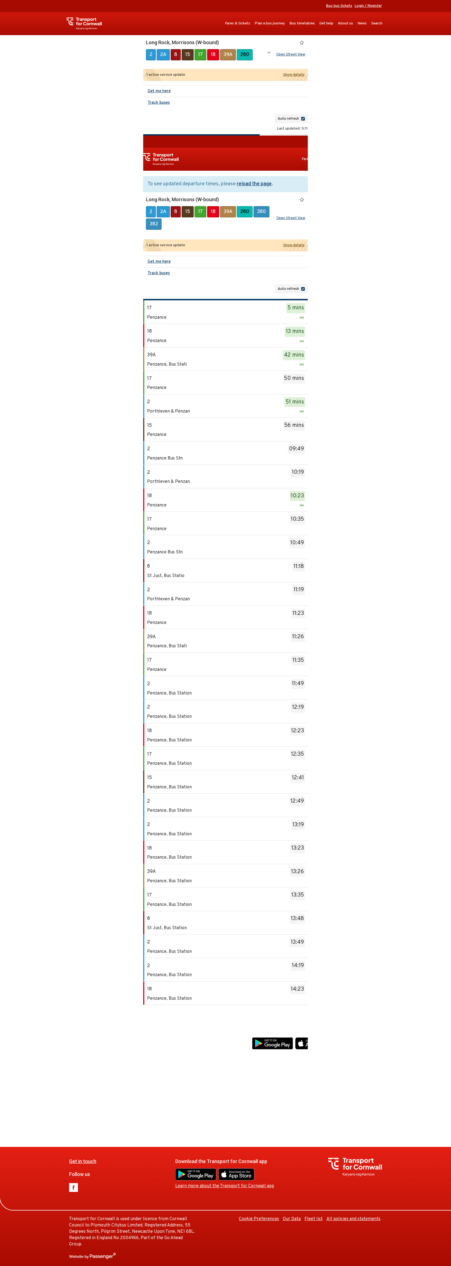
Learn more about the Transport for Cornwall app (301, 1055)
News (362, 23)
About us (345, 23)
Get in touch (159, 1030)
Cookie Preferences (336, 1088)
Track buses (159, 102)
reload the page (254, 184)
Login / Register (368, 6)
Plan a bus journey (270, 23)
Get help (326, 23)
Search (376, 23)
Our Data (368, 1088)
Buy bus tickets (339, 6)
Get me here (159, 91)
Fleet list (390, 1088)
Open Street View (290, 54)
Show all (269, 53)
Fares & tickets (237, 23)
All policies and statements (353, 1219)
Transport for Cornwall (86, 24)
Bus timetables (302, 23)
